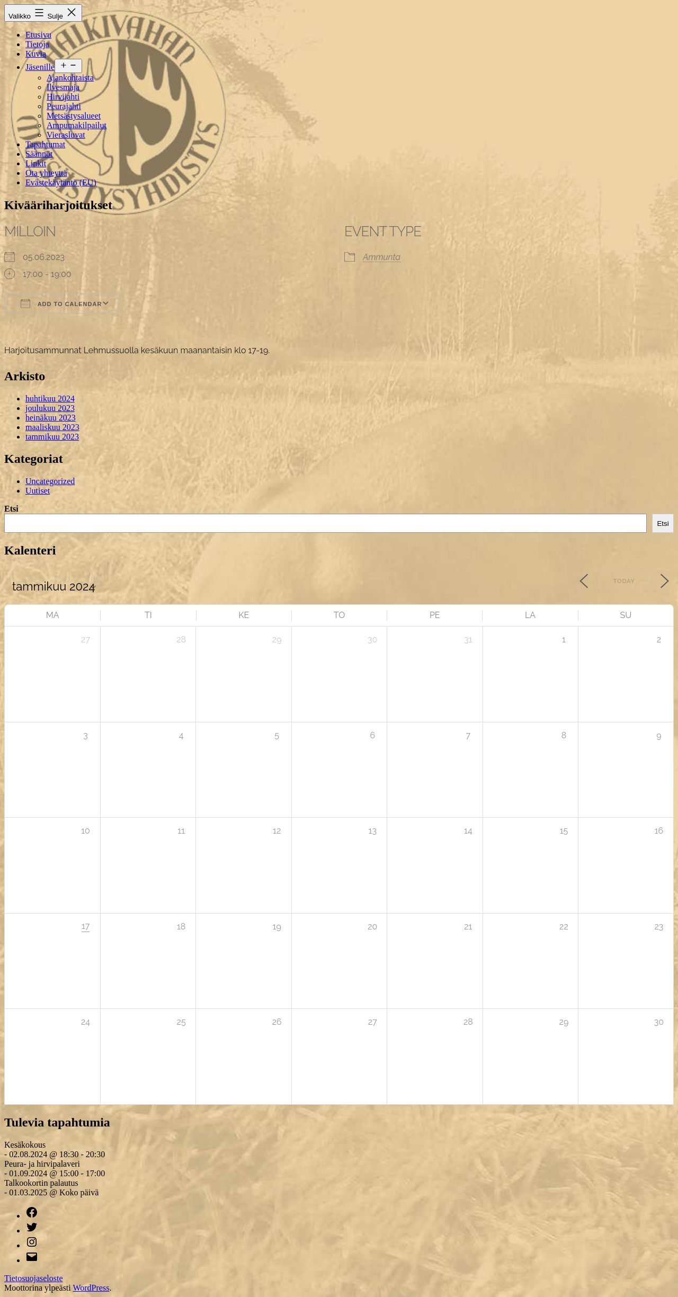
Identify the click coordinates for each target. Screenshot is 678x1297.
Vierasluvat (66, 134)
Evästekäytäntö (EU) (60, 182)
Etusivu (38, 34)
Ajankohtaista (70, 77)
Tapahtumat (45, 144)
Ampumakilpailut (76, 125)
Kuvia (35, 53)
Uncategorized (50, 481)
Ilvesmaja (63, 87)
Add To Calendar (61, 303)
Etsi (11, 508)
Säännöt (39, 153)
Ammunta (381, 257)
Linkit (35, 163)
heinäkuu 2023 (50, 417)
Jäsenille (40, 66)
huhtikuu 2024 (50, 398)
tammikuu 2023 (52, 436)
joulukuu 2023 (50, 408)
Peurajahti (64, 106)
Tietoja (37, 44)
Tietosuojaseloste (33, 1278)
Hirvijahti (63, 96)
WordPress (91, 1287)
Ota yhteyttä (46, 172)
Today (624, 581)
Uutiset (37, 490)
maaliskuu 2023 (52, 427)
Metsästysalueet (74, 115)
